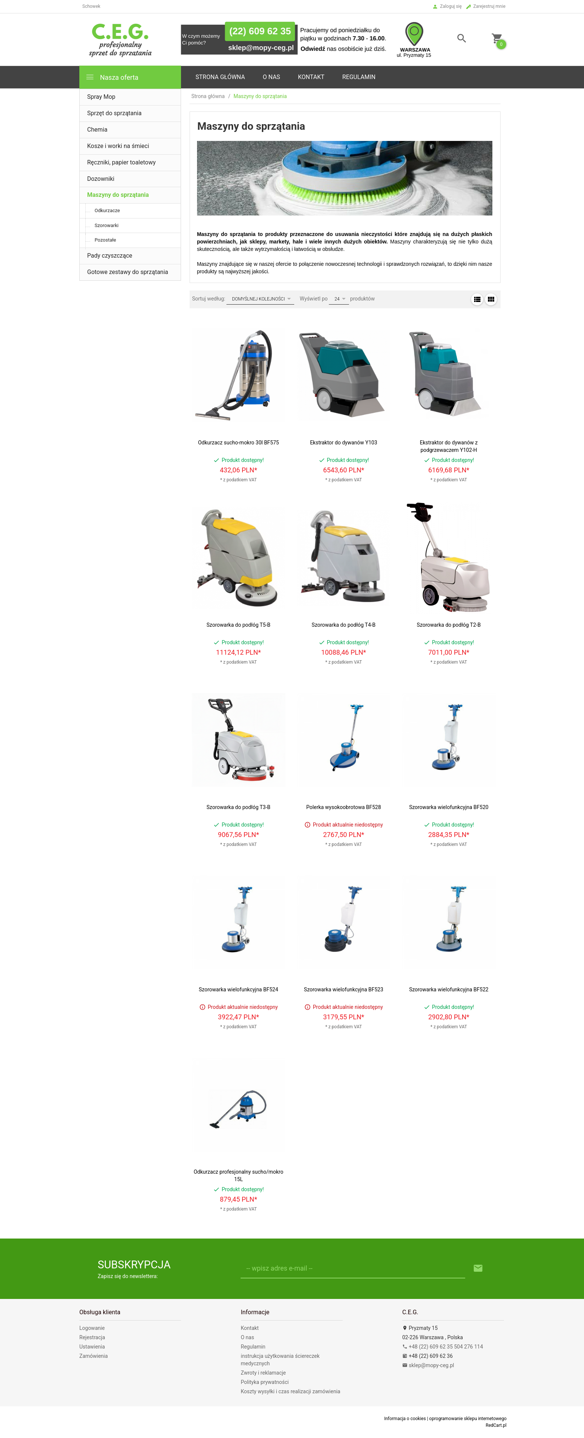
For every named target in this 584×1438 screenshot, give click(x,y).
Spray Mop (101, 96)
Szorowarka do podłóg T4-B (344, 625)
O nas (247, 1337)
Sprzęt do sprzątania (114, 113)
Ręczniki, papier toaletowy (121, 162)
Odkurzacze (107, 210)
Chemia (97, 129)
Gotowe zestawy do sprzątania (127, 272)
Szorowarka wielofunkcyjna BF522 (448, 989)
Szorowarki (106, 225)
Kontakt (311, 77)
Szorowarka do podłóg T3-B (239, 807)
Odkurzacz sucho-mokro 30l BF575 (238, 443)
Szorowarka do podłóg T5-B (239, 625)
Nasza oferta (112, 77)
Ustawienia (92, 1347)
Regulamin (358, 77)
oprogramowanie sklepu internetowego (468, 1418)
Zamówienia (93, 1356)
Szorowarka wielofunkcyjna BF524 (238, 989)
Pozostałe (105, 240)
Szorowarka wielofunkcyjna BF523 (343, 989)
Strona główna (220, 77)
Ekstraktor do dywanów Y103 (343, 443)
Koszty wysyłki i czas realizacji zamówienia (290, 1391)
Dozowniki (100, 178)
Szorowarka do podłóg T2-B (449, 625)
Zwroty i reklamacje (263, 1373)
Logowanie (92, 1328)
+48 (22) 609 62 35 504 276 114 (442, 1347)
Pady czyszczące (109, 255)
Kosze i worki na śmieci (118, 146)
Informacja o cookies (405, 1418)
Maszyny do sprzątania (118, 194)
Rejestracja (92, 1337)
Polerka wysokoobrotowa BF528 (343, 807)
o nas (271, 77)
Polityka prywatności (265, 1382)
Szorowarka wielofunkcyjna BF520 (448, 807)
